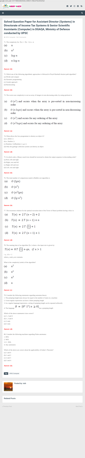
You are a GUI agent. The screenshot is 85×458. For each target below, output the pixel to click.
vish (24, 383)
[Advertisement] (42, 431)
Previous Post (7, 406)
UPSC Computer (10, 37)
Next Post (79, 406)
